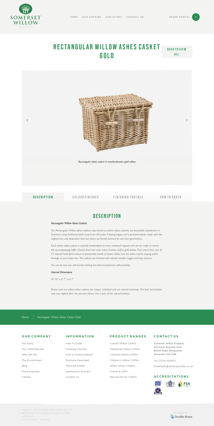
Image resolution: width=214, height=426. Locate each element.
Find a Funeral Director (79, 354)
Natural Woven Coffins (123, 377)
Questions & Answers (78, 371)
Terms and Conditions (30, 419)
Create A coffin (119, 371)
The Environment (32, 360)
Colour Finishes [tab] (85, 197)
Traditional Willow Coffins (125, 349)
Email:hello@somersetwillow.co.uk (173, 366)
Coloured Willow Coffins (124, 354)
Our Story (114, 17)
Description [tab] (43, 197)
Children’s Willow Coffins (124, 360)
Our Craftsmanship (33, 349)
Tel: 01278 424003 (165, 360)
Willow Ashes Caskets (122, 365)
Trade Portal (179, 17)
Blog (24, 365)
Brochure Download (77, 360)
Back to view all (177, 51)
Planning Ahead (75, 365)
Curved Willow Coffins (123, 343)
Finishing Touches (76, 349)
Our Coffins (92, 17)
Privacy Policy (44, 419)
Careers (26, 377)
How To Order (74, 343)
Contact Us (135, 17)
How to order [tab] (171, 197)
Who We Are (29, 354)
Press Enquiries (31, 371)
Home (74, 17)
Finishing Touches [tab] (128, 197)
